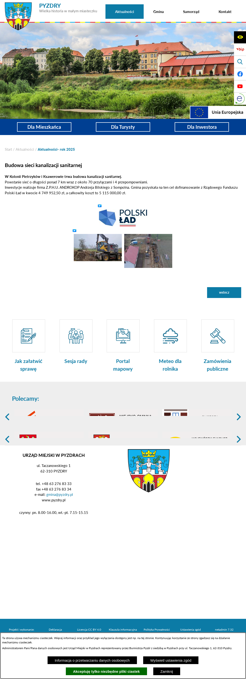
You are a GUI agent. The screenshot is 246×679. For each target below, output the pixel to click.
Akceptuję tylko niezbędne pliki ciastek (106, 671)
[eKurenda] (240, 99)
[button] (123, 217)
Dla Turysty (123, 127)
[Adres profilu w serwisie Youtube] (240, 86)
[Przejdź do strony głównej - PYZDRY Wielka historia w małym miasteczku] (51, 4)
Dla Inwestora (202, 127)
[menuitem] (124, 11)
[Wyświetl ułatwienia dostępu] (240, 37)
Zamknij (166, 671)
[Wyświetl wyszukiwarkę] (240, 62)
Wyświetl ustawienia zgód (170, 660)
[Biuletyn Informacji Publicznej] (240, 50)
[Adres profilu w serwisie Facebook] (240, 74)
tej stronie (147, 638)
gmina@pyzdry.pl (59, 532)
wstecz (224, 292)
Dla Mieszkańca (44, 127)
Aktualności (25, 149)
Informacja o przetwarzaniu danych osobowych (92, 660)
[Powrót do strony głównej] (8, 149)
